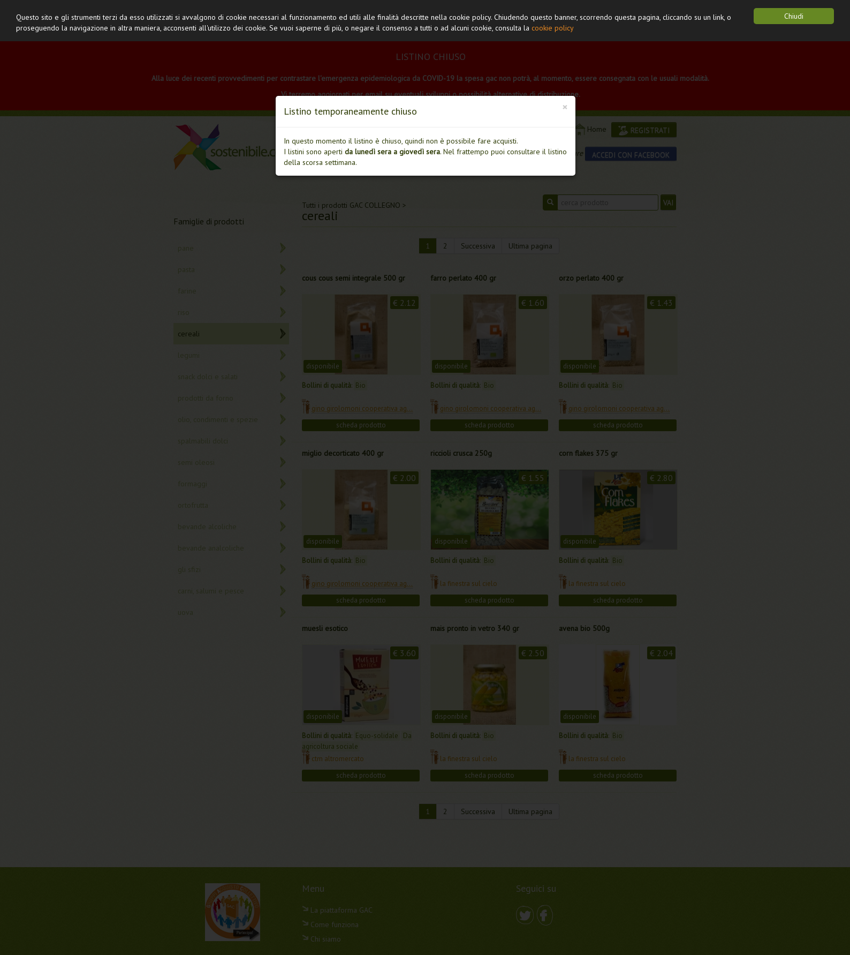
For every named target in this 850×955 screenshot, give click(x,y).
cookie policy (553, 28)
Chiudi (793, 16)
